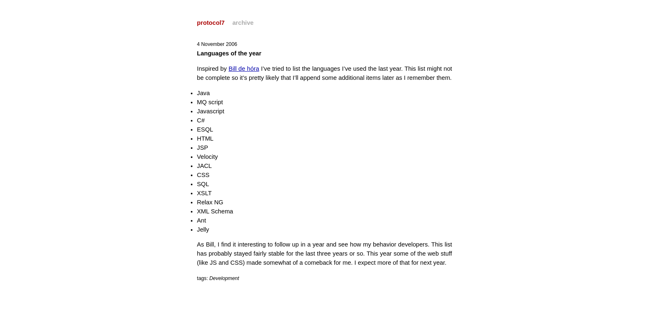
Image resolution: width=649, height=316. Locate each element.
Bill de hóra (243, 68)
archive (242, 22)
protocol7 (211, 22)
